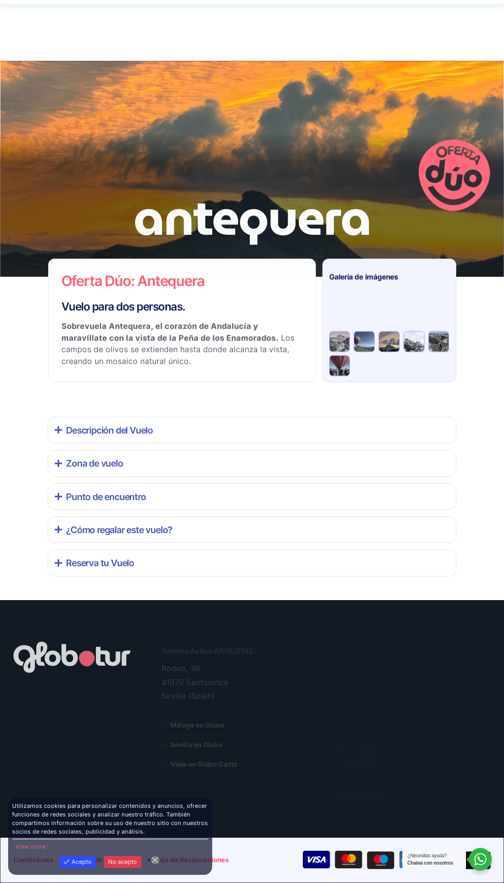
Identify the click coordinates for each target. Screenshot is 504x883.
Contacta (412, 19)
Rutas (26, 47)
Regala (63, 46)
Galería (190, 46)
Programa (101, 46)
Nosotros (148, 47)
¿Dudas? (384, 19)
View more (31, 846)
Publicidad (230, 46)
